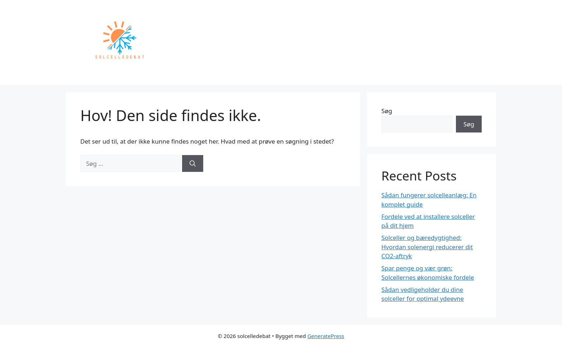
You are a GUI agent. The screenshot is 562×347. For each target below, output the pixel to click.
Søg (386, 111)
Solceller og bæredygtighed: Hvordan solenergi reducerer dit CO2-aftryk (427, 246)
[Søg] (192, 163)
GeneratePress (325, 335)
